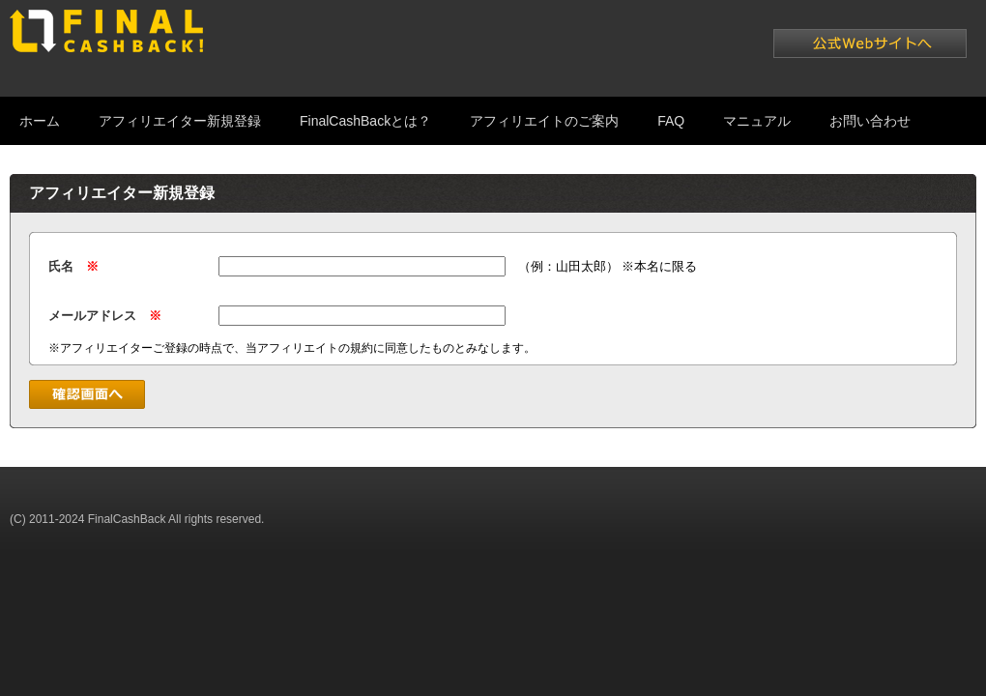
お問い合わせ (870, 121)
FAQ (670, 121)
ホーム (39, 121)
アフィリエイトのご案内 (544, 121)
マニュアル (757, 121)
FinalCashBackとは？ (365, 121)
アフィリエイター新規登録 (180, 121)
